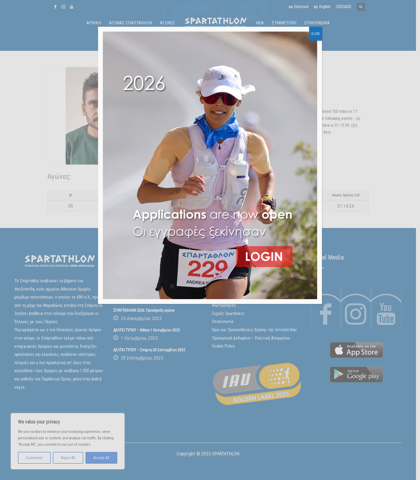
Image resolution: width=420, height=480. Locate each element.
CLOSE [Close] (315, 34)
